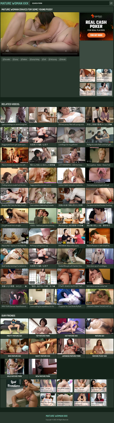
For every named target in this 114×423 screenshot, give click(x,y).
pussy (16, 59)
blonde (63, 59)
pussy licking (35, 59)
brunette (7, 59)
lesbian (25, 59)
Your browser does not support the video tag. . (39, 34)
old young (54, 59)
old (45, 59)
